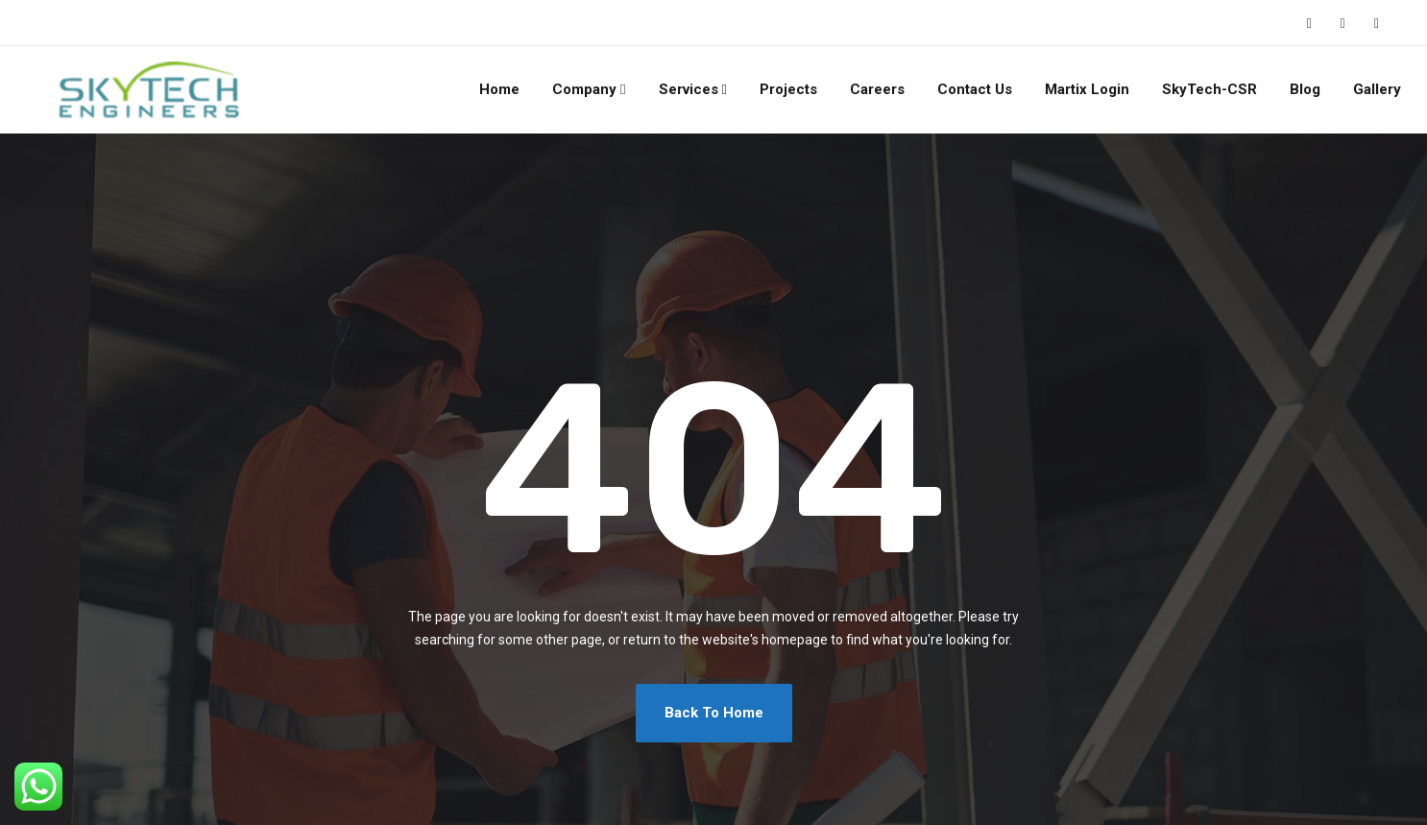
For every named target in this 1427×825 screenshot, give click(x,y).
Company (584, 89)
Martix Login (1087, 89)
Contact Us (974, 89)
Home (499, 89)
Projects (788, 89)
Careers (877, 89)
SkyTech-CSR (1209, 89)
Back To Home (714, 712)
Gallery (1377, 89)
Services (688, 89)
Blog (1305, 89)
